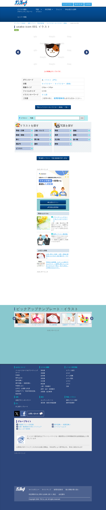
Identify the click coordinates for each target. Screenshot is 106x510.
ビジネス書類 (45, 367)
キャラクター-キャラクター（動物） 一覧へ (53, 107)
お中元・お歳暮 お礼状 (23, 388)
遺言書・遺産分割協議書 (48, 403)
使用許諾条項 (59, 98)
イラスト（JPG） (51, 80)
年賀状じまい (20, 386)
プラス (68, 384)
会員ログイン (53, 202)
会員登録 (88, 4)
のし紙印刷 (53, 319)
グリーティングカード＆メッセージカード (60, 219)
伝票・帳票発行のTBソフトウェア (30, 427)
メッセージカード (37, 319)
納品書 (43, 384)
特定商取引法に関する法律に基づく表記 (42, 494)
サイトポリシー (34, 489)
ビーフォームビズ (60, 427)
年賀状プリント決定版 (26, 424)
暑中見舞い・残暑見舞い (23, 383)
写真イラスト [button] (39, 10)
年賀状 (18, 375)
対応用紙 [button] (49, 9)
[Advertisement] (53, 286)
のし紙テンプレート (22, 406)
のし (17, 403)
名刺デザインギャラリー (23, 400)
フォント (59, 9)
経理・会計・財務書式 (48, 389)
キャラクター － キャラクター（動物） (57, 84)
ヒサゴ (68, 381)
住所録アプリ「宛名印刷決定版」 (26, 391)
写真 (31, 118)
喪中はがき (19, 378)
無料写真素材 (70, 403)
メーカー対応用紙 (71, 367)
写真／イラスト (71, 397)
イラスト (24, 118)
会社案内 (62, 494)
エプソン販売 (70, 370)
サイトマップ (46, 489)
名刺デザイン (22, 319)
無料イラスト (84, 319)
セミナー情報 (21, 17)
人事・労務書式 (46, 386)
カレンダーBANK (24, 429)
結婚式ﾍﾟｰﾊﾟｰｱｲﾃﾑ (68, 319)
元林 (67, 386)
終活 (42, 397)
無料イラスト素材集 (60, 234)
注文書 (43, 381)
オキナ (68, 373)
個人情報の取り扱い (72, 489)
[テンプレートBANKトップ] (21, 3)
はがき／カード (20, 367)
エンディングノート (47, 400)
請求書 (43, 375)
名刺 (17, 397)
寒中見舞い (19, 380)
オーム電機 (69, 375)
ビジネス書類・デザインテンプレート (25, 10)
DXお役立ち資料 (70, 9)
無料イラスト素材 (71, 400)
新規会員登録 (53, 207)
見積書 (43, 373)
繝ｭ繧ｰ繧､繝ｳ (79, 4)
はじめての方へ (67, 4)
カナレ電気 (69, 378)
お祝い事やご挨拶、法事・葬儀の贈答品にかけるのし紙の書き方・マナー (57, 256)
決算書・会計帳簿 (46, 391)
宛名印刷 (18, 394)
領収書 (43, 378)
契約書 (43, 370)
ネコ (43, 95)
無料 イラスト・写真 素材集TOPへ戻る (53, 158)
